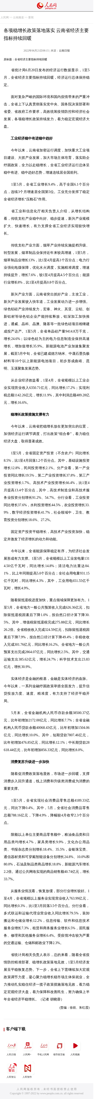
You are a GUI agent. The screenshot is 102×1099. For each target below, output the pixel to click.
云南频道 (18, 17)
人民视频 (75, 1047)
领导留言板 (59, 1047)
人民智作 (27, 1069)
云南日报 (64, 50)
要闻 (31, 17)
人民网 (5, 17)
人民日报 (11, 1047)
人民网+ (27, 1047)
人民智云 (11, 1069)
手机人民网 (43, 1047)
